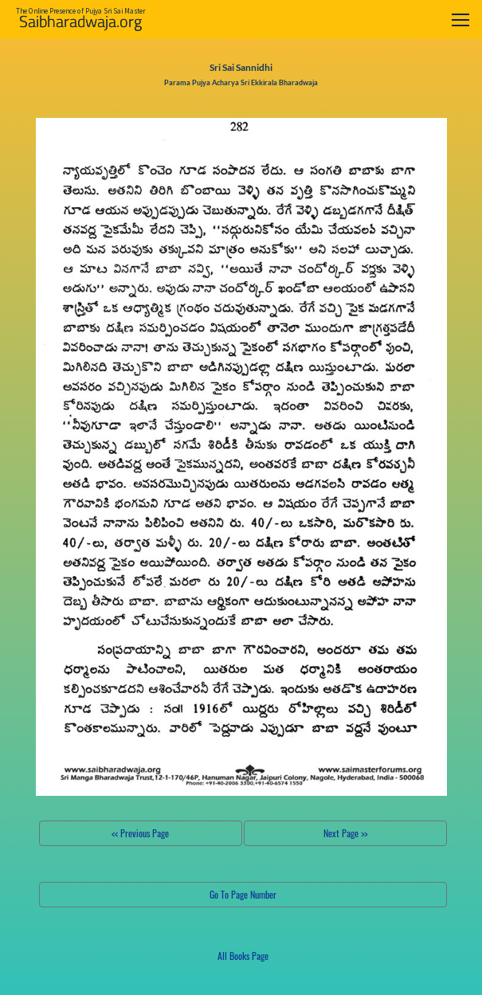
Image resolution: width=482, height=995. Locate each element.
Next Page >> (345, 833)
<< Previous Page (140, 833)
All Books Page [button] (242, 955)
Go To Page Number (243, 894)
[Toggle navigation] (460, 19)
